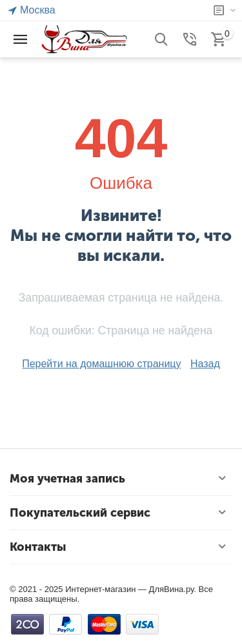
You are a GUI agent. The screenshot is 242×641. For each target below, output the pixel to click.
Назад (205, 363)
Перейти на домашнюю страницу (101, 363)
